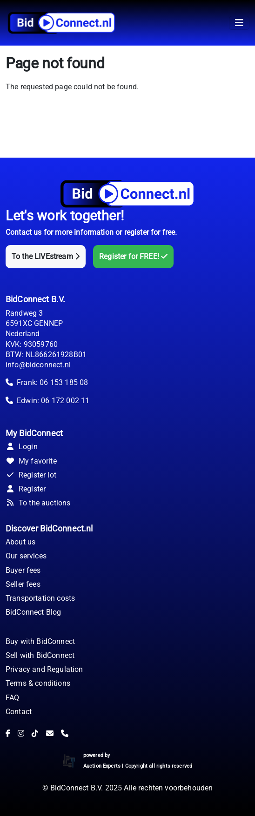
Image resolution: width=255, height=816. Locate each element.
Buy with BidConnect (40, 641)
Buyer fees (23, 570)
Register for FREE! (133, 256)
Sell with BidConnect (40, 655)
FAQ (12, 697)
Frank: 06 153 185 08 (52, 382)
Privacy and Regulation (44, 669)
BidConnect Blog (33, 612)
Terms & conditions (38, 683)
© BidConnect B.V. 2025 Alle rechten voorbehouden (127, 787)
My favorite (31, 461)
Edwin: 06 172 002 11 (53, 400)
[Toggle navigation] (239, 23)
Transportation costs (40, 598)
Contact (19, 711)
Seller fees (23, 584)
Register (26, 488)
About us (20, 541)
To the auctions (38, 502)
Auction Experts (102, 766)
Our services (26, 555)
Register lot (31, 475)
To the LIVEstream (46, 256)
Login (22, 446)
